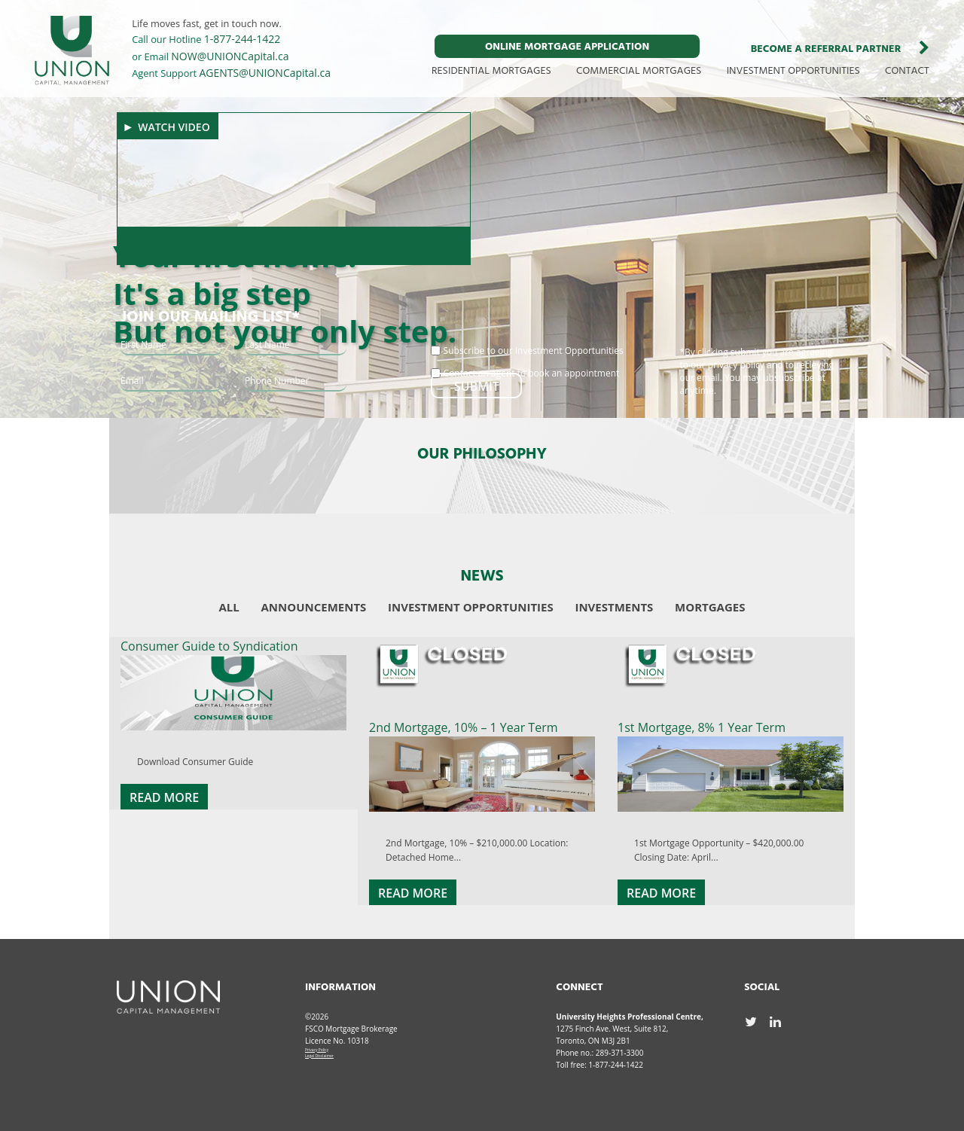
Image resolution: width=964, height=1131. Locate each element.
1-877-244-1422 (242, 39)
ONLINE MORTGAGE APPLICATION (567, 47)
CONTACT (907, 71)
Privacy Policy (316, 1049)
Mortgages (710, 606)
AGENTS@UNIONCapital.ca (265, 73)
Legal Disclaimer (319, 1055)
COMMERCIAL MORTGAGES (638, 71)
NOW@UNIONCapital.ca (229, 56)
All (229, 606)
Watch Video (174, 127)
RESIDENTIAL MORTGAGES (491, 71)
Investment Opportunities (471, 606)
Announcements (314, 606)
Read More (164, 797)
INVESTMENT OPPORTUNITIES (793, 71)
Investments (614, 606)
